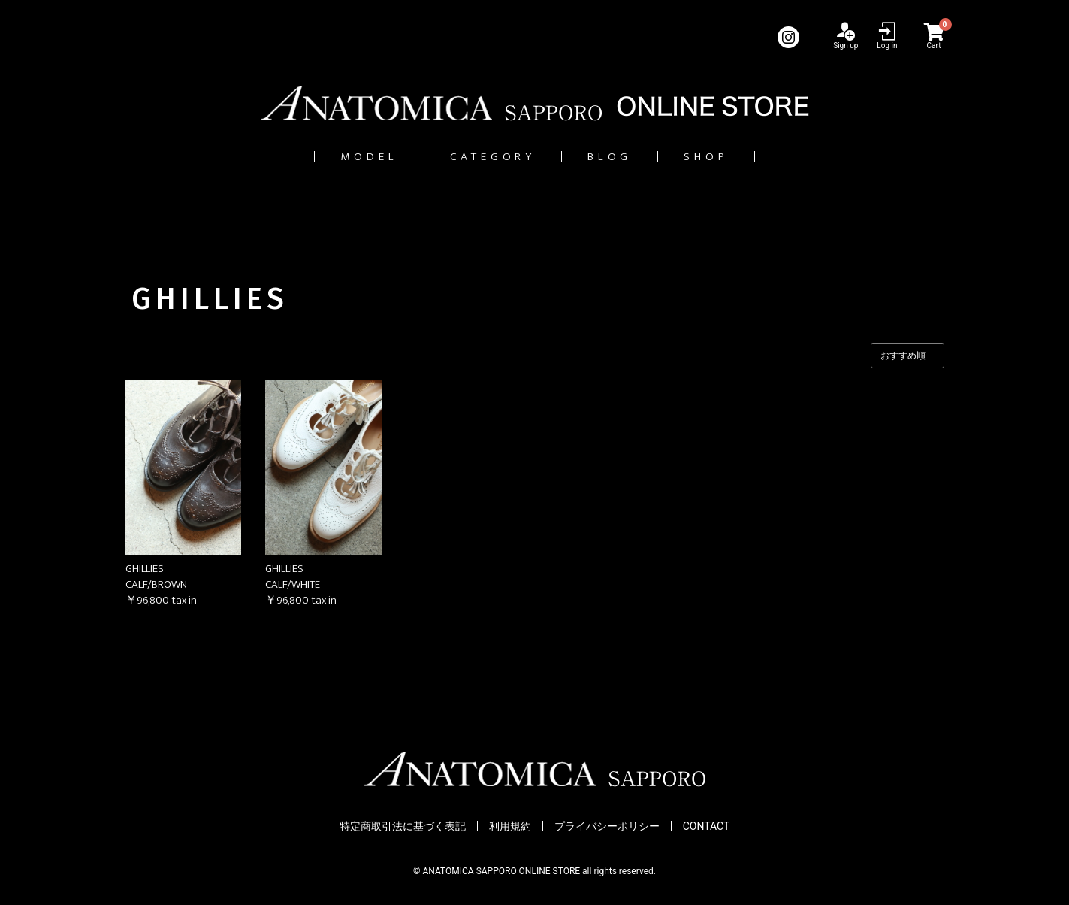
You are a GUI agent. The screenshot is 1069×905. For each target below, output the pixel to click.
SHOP (734, 157)
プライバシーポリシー (607, 827)
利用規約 (510, 827)
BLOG (621, 157)
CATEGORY (485, 157)
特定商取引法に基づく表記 (403, 827)
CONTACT (706, 827)
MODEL (341, 157)
